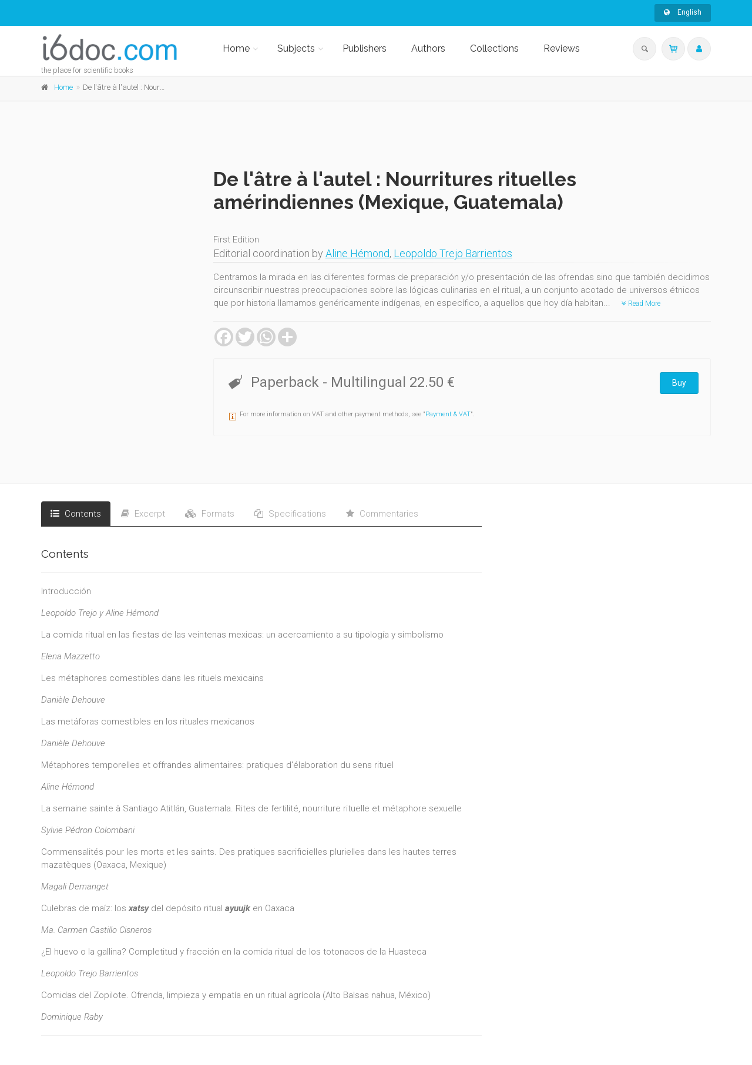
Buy (679, 382)
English (682, 12)
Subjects (296, 48)
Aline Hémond (357, 253)
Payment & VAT (448, 414)
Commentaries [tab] (382, 513)
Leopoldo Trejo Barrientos (453, 253)
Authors (428, 48)
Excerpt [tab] (143, 513)
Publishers (365, 48)
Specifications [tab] (290, 513)
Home (236, 48)
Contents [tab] (76, 513)
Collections (494, 48)
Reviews (561, 48)
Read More (641, 303)
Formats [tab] (209, 513)
